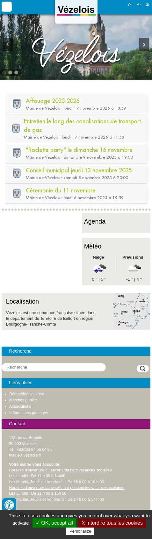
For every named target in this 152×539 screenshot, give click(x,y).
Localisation (22, 301)
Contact (147, 4)
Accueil (129, 4)
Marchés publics (23, 400)
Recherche (20, 351)
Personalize (80, 531)
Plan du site (138, 4)
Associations (20, 406)
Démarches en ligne (26, 394)
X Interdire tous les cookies (112, 523)
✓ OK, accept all (54, 523)
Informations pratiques (28, 413)
